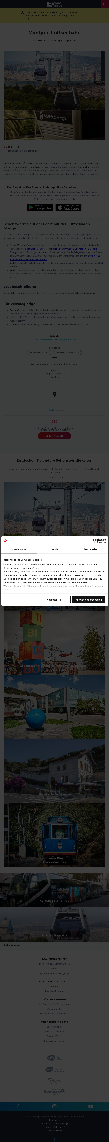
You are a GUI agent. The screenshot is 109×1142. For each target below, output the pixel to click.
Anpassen (54, 599)
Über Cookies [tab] (90, 549)
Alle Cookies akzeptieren (89, 599)
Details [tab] (54, 549)
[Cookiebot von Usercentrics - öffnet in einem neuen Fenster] (93, 541)
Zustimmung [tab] (19, 549)
